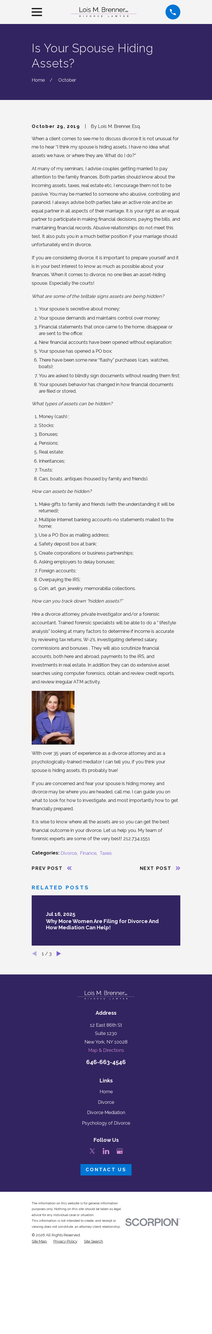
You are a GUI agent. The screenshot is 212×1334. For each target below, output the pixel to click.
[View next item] (58, 1047)
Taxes (106, 947)
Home (106, 1185)
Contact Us (106, 1263)
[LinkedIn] (106, 1245)
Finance (88, 947)
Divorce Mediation (106, 1206)
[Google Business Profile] (119, 1245)
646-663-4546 (106, 1156)
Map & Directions (106, 1144)
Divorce (68, 947)
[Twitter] (92, 1245)
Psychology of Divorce (106, 1217)
